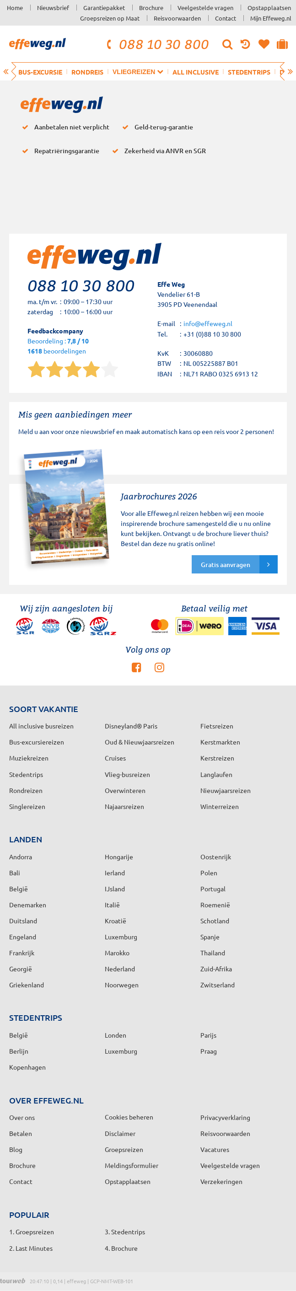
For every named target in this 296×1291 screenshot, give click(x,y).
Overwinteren (125, 790)
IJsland (115, 888)
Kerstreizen (217, 758)
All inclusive (195, 72)
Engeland (22, 936)
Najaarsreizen (124, 806)
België (18, 888)
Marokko (117, 952)
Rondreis (87, 72)
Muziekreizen (28, 758)
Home (15, 8)
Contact (225, 18)
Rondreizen (26, 790)
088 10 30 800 (156, 44)
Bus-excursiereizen (36, 742)
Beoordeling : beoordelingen (58, 346)
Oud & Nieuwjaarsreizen (139, 742)
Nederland (120, 968)
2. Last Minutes (31, 1248)
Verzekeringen (221, 1181)
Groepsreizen (124, 1149)
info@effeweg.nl (207, 323)
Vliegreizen (138, 71)
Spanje (210, 936)
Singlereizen (27, 806)
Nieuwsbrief (53, 8)
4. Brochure (121, 1248)
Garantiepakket (104, 8)
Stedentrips (249, 72)
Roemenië (215, 904)
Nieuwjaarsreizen (225, 790)
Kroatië (115, 920)
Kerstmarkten (220, 742)
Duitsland (23, 920)
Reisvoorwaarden (177, 18)
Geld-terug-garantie (155, 127)
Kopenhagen (27, 1067)
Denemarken (27, 904)
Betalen (20, 1133)
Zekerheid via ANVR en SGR (157, 151)
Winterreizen (219, 806)
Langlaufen (216, 774)
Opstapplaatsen (269, 8)
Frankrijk (21, 952)
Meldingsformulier (131, 1165)
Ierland (115, 872)
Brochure (151, 8)
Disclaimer (120, 1133)
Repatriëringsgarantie (58, 151)
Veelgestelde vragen (205, 8)
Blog (15, 1149)
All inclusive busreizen (41, 726)
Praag (208, 1051)
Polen (208, 872)
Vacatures (214, 1149)
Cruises (115, 758)
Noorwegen (122, 984)
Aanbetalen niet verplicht (63, 127)
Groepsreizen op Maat (110, 18)
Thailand (212, 952)
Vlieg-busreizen (127, 774)
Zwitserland (217, 984)
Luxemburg (121, 936)
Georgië (20, 968)
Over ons (22, 1117)
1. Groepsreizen (31, 1231)
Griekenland (26, 984)
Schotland (214, 920)
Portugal (213, 888)
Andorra (20, 856)
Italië (112, 904)
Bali (14, 872)
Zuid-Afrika (216, 968)
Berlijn (18, 1051)
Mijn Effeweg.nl (270, 18)
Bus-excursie (40, 72)
